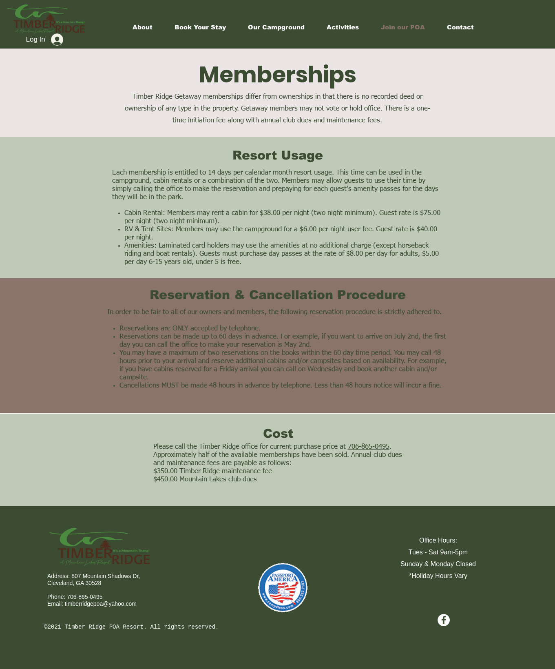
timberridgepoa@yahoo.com (101, 603)
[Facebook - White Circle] (444, 620)
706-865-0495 (368, 446)
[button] (343, 27)
